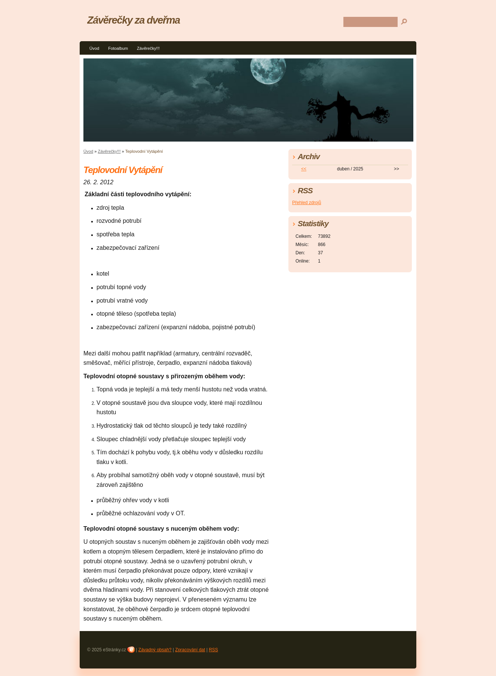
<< (303, 169)
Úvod (94, 48)
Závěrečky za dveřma (133, 20)
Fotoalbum (118, 48)
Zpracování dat (190, 649)
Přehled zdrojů (306, 202)
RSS (213, 649)
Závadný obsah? (155, 649)
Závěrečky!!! (148, 48)
